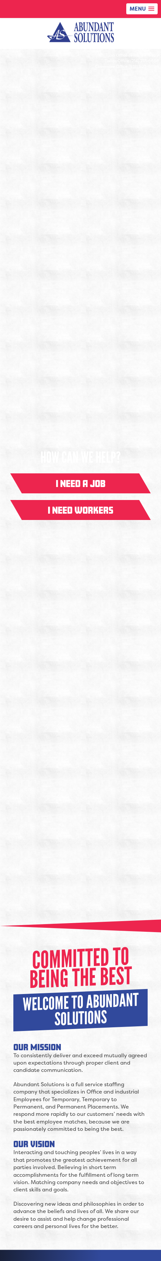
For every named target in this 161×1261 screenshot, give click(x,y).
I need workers (80, 510)
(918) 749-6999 (144, 55)
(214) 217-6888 (144, 61)
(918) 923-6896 (144, 66)
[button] (142, 8)
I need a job (81, 483)
